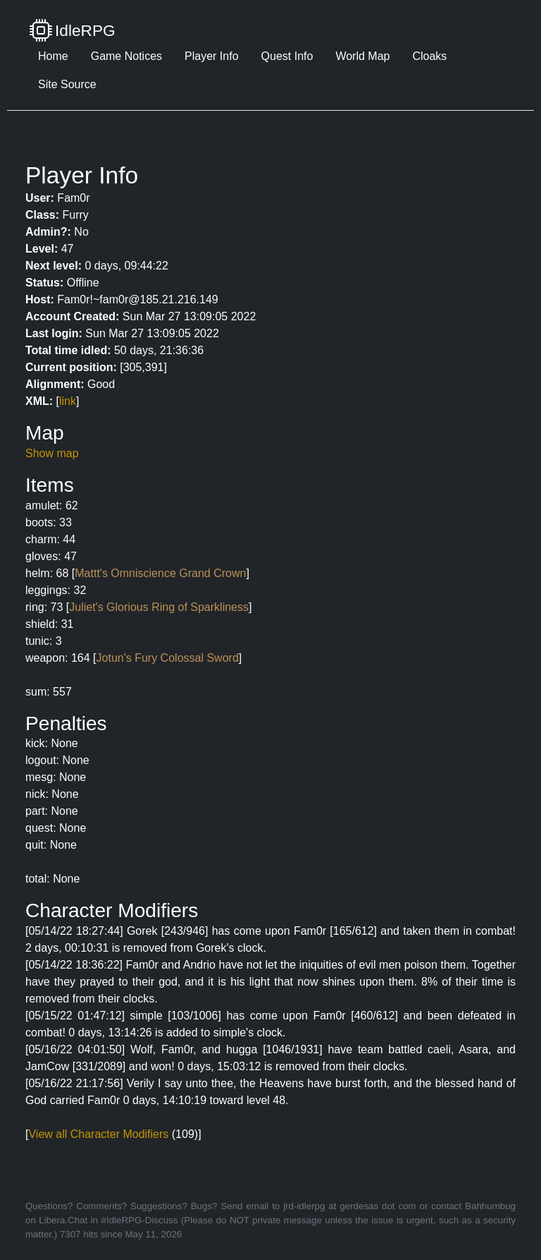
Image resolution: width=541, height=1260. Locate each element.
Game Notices (126, 56)
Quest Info (287, 56)
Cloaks (429, 56)
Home (53, 56)
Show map (52, 453)
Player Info (211, 56)
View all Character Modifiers (98, 1134)
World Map (362, 56)
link (67, 401)
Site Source (67, 84)
